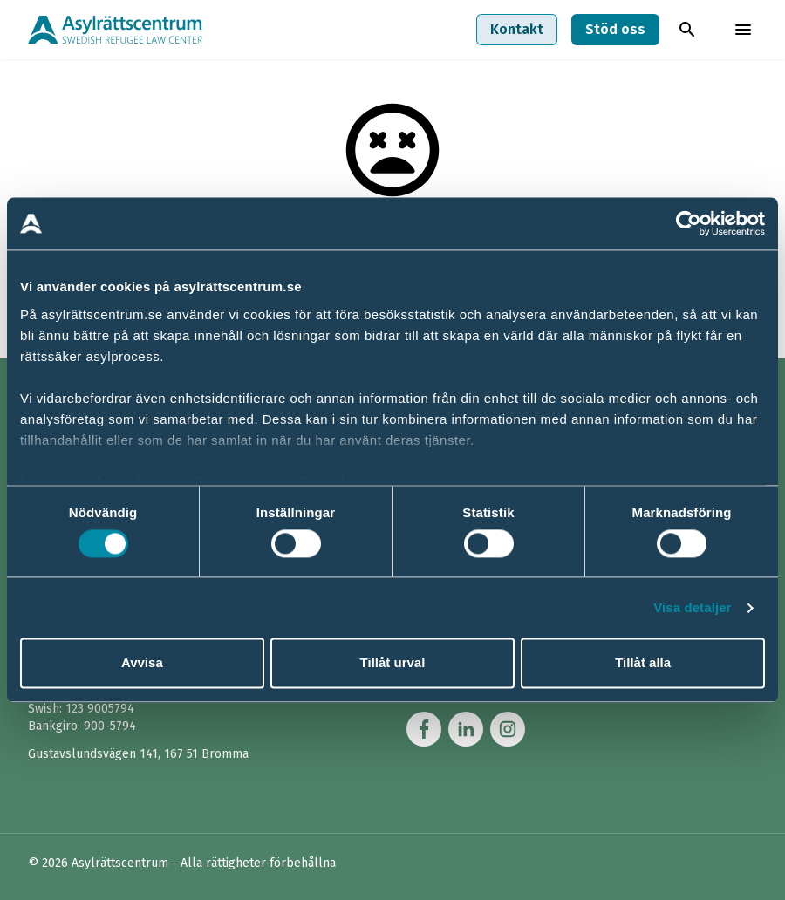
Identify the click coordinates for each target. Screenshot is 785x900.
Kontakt (516, 29)
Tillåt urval (393, 663)
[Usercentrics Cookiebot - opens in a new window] (688, 223)
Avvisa (142, 663)
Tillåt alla (643, 663)
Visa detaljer (692, 607)
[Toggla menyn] (743, 29)
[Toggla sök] (687, 29)
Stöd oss (615, 29)
